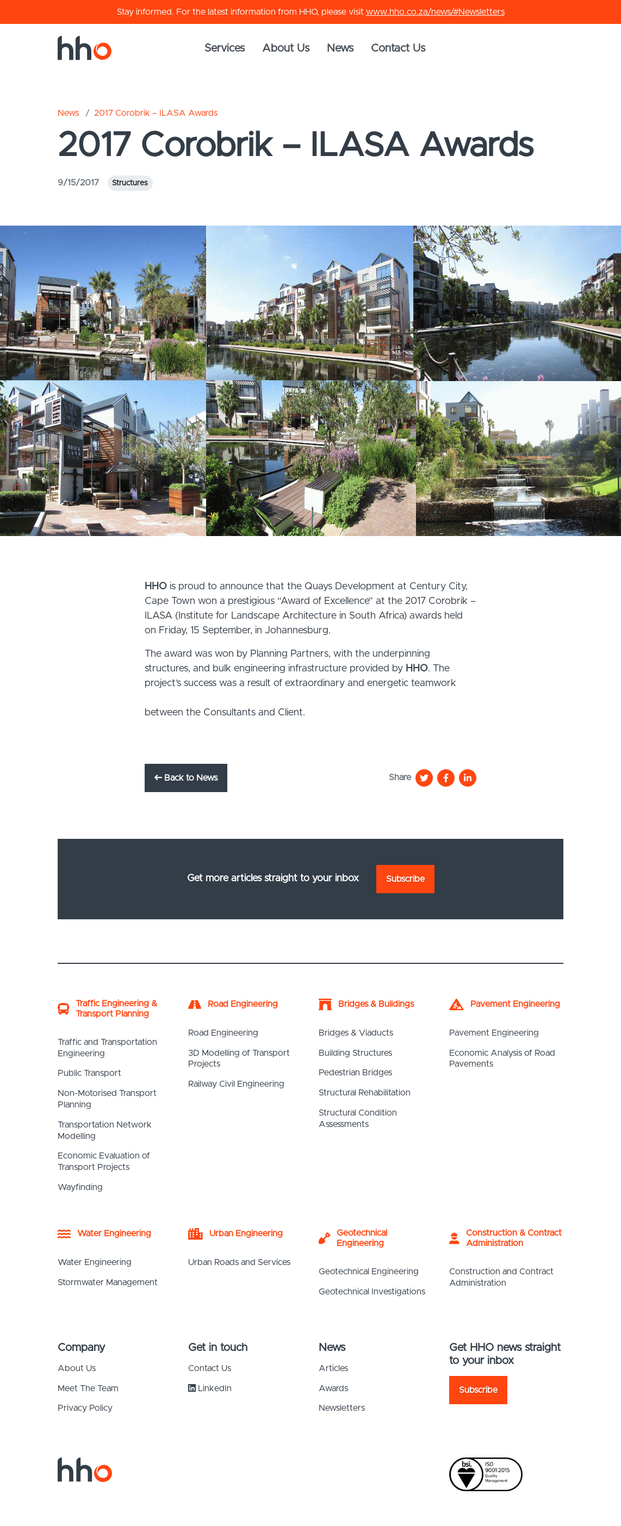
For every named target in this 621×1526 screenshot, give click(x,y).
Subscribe (405, 879)
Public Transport (89, 1073)
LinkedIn (210, 1388)
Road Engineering (223, 1033)
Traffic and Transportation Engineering (107, 1048)
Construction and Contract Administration (501, 1277)
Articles (333, 1368)
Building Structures (355, 1053)
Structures (130, 183)
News (340, 48)
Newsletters (342, 1408)
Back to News (186, 777)
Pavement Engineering (494, 1033)
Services (224, 48)
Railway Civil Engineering (236, 1084)
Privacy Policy (85, 1408)
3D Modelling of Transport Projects (239, 1059)
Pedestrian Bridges (355, 1072)
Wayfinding (80, 1187)
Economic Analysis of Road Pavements (502, 1059)
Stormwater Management (108, 1282)
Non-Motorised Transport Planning (107, 1099)
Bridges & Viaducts (356, 1033)
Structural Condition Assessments (358, 1118)
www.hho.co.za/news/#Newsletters (435, 12)
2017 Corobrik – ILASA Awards (156, 113)
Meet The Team (88, 1388)
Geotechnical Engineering (369, 1271)
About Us (285, 48)
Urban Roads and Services (239, 1262)
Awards (333, 1388)
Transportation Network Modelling (105, 1130)
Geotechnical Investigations (372, 1291)
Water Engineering (95, 1262)
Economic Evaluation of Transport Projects (104, 1161)
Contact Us (398, 48)
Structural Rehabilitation (365, 1092)
